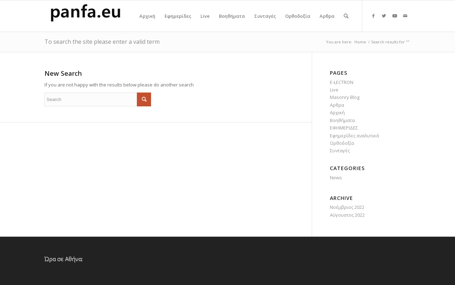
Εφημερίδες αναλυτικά (354, 135)
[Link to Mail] (405, 15)
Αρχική (337, 112)
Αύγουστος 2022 (347, 215)
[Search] (346, 16)
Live (334, 89)
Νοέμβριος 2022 (347, 207)
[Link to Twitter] (384, 15)
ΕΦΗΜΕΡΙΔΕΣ (344, 128)
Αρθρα (337, 105)
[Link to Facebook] (373, 15)
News (336, 177)
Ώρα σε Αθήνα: (63, 259)
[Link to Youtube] (394, 15)
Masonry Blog (344, 97)
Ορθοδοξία (342, 143)
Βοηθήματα (342, 120)
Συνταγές (340, 150)
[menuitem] (147, 16)
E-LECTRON (341, 82)
